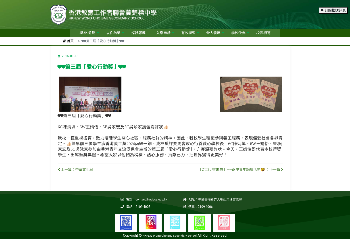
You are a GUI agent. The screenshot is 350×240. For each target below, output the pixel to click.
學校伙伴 (240, 33)
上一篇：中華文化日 (75, 169)
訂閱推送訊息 (333, 5)
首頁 (68, 41)
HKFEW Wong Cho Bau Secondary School (169, 235)
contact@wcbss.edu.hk (151, 199)
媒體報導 (138, 33)
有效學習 (190, 33)
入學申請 (165, 33)
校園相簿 (263, 33)
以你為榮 (115, 33)
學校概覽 (89, 33)
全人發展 (215, 33)
